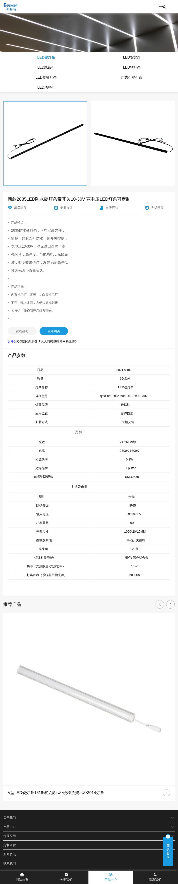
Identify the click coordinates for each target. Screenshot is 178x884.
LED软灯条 (132, 67)
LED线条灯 (46, 67)
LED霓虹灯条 (46, 77)
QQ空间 (22, 341)
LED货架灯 (132, 57)
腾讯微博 (56, 341)
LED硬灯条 (46, 57)
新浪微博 (34, 341)
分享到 (12, 341)
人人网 (45, 341)
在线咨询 (22, 331)
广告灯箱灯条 (131, 77)
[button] (160, 604)
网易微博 (68, 341)
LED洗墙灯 (46, 87)
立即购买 (54, 331)
